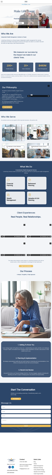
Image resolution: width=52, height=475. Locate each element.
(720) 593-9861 (23, 461)
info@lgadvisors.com (24, 468)
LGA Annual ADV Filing (12, 470)
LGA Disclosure (10, 472)
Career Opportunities (38, 473)
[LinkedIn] (12, 467)
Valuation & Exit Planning (39, 471)
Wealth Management (38, 465)
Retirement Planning (38, 467)
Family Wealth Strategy (39, 469)
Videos (35, 463)
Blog (35, 461)
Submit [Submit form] (26, 425)
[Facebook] (9, 467)
